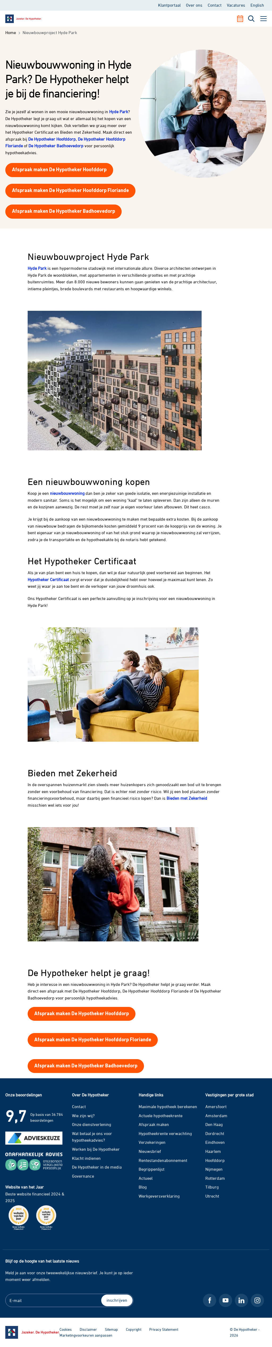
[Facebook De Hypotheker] (209, 1300)
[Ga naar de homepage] (32, 1332)
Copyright (133, 1329)
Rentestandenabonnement (163, 1160)
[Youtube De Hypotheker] (225, 1300)
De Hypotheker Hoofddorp (52, 139)
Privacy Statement (163, 1329)
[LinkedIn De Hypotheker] (241, 1300)
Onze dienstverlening (91, 1124)
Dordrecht (214, 1133)
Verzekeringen (152, 1142)
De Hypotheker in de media (97, 1167)
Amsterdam (216, 1115)
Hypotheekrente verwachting (165, 1133)
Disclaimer (88, 1329)
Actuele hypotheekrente (160, 1115)
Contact (215, 5)
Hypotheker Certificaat (48, 579)
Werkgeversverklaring (159, 1196)
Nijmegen (214, 1169)
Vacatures (236, 5)
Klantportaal (169, 5)
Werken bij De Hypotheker (96, 1149)
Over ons (194, 5)
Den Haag (214, 1124)
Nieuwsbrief (150, 1151)
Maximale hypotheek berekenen (168, 1106)
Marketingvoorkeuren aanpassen (86, 1335)
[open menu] (263, 18)
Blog (143, 1187)
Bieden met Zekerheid (187, 798)
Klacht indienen (86, 1158)
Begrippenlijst (151, 1169)
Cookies (66, 1329)
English (257, 5)
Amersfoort (216, 1106)
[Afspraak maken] (242, 18)
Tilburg (212, 1187)
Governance (83, 1176)
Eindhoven (215, 1142)
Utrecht (212, 1196)
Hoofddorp (215, 1160)
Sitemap (111, 1329)
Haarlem (213, 1151)
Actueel (145, 1178)
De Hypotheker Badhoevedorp (55, 145)
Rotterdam (215, 1178)
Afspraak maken (154, 1124)
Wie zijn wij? (83, 1115)
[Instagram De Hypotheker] (257, 1300)
